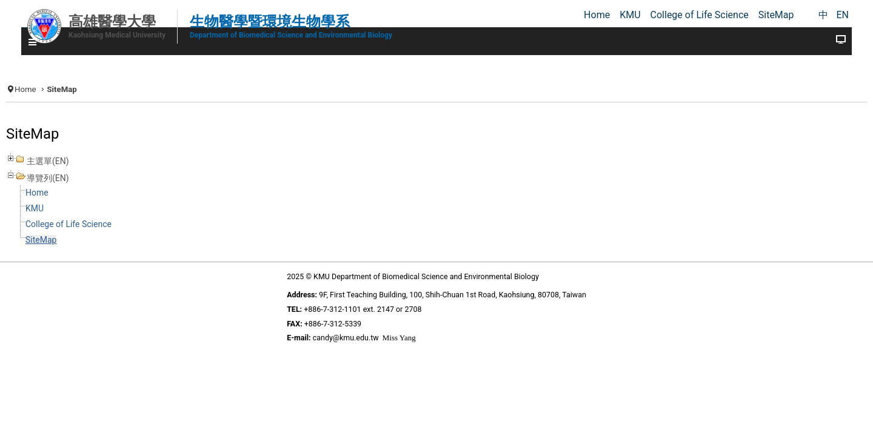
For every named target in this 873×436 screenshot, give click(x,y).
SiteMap (116, 251)
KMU (111, 219)
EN (842, 15)
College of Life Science (150, 235)
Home (102, 86)
